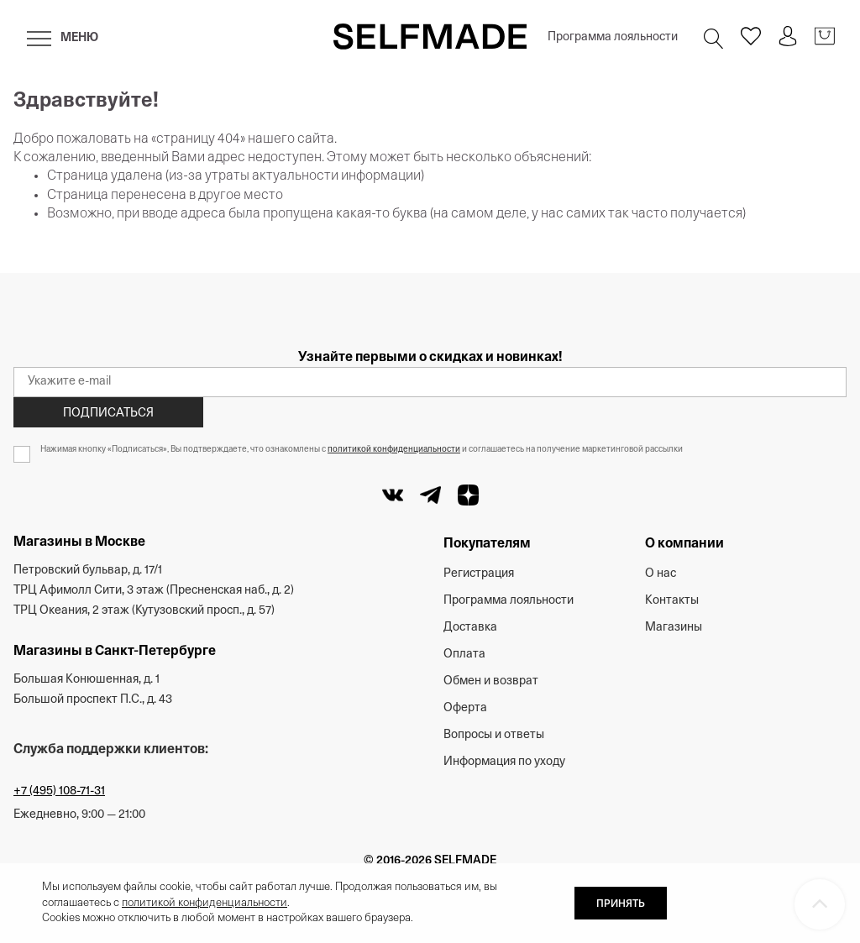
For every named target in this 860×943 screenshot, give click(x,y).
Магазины (673, 627)
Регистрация (478, 574)
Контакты (672, 601)
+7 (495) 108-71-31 (59, 791)
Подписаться (108, 413)
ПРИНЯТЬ (620, 904)
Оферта (465, 708)
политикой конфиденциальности (394, 449)
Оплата (464, 654)
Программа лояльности (613, 37)
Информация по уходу (504, 762)
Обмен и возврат (490, 681)
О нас (660, 574)
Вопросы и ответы (493, 735)
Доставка (470, 627)
